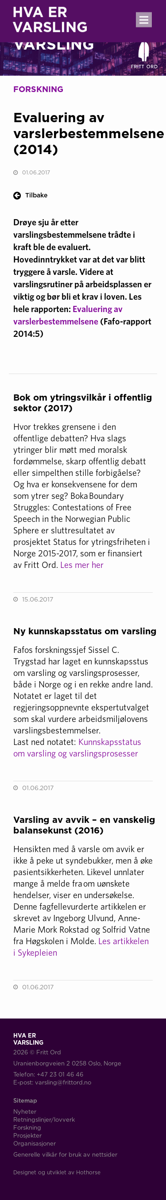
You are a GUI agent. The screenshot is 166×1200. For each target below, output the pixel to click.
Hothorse (88, 1172)
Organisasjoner (34, 1143)
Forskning (27, 1127)
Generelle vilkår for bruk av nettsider (65, 1154)
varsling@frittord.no (63, 1082)
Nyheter (24, 1111)
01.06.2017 (36, 172)
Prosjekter (27, 1135)
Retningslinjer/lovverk (44, 1119)
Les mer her (82, 564)
